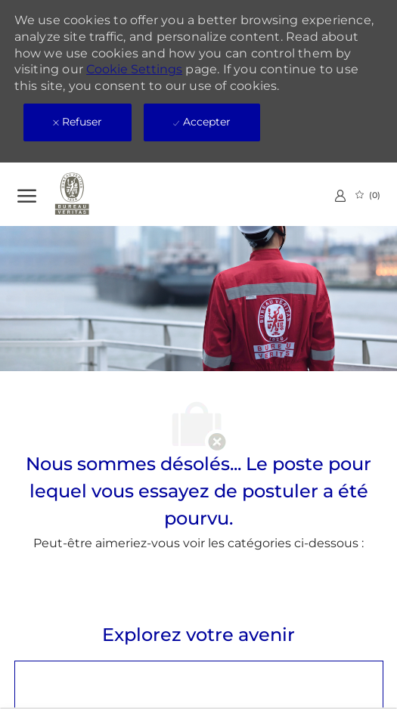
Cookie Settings (134, 69)
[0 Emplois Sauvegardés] (367, 195)
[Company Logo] (93, 194)
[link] (340, 195)
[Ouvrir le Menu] (26, 194)
